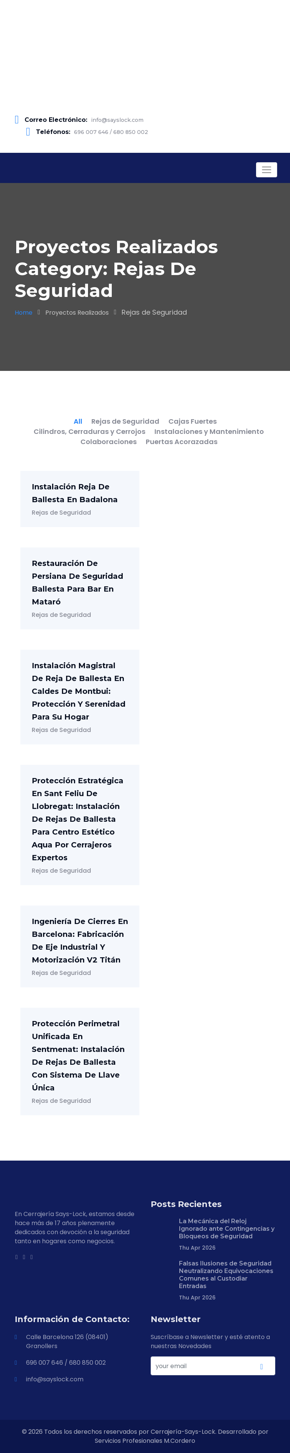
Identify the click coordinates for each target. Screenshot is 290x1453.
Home (23, 312)
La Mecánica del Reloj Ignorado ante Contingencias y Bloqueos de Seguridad (227, 1229)
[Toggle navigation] (266, 169)
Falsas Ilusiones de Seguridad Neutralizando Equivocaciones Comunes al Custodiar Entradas (226, 1275)
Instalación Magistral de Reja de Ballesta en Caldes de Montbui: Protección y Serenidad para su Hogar (78, 691)
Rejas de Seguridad (61, 512)
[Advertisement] (145, 53)
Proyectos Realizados (77, 312)
